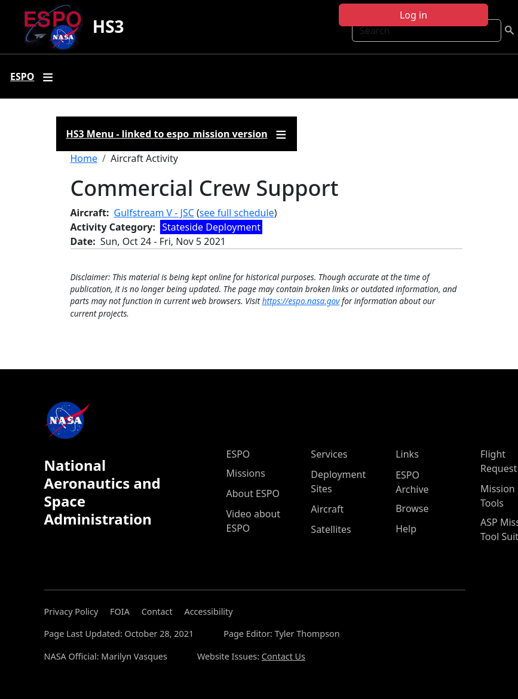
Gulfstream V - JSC (154, 212)
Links (407, 454)
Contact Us (283, 656)
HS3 (108, 26)
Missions (245, 473)
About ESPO (253, 493)
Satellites (331, 529)
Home (84, 158)
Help (406, 528)
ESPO (238, 454)
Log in (413, 15)
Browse (412, 508)
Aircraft (327, 509)
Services (329, 454)
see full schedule (237, 212)
